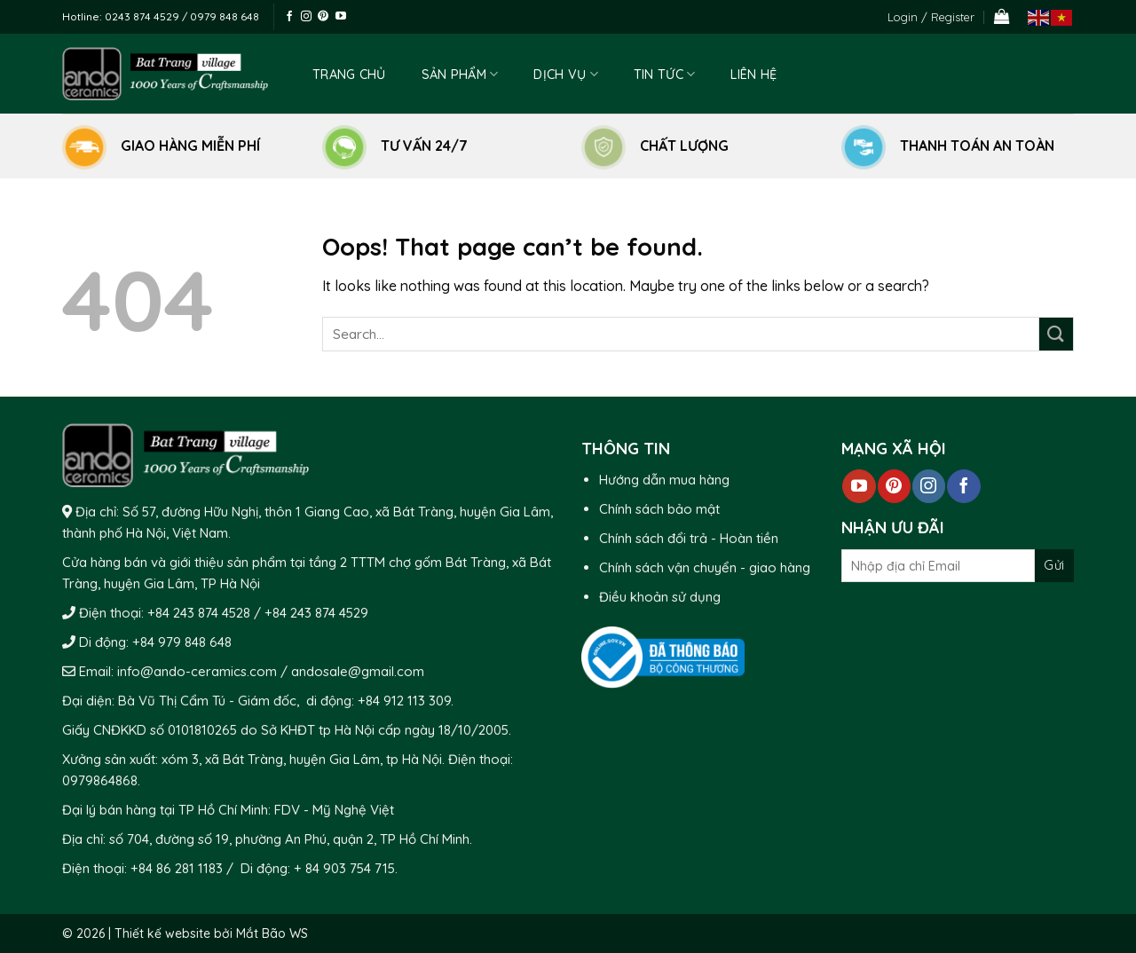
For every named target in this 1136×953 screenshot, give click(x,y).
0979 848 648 (224, 16)
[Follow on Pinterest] (323, 17)
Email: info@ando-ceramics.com (178, 671)
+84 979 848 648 (182, 642)
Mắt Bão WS (272, 933)
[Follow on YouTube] (340, 17)
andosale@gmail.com (356, 671)
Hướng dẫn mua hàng (664, 479)
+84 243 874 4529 (316, 612)
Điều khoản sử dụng (660, 596)
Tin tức (665, 74)
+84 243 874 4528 (198, 612)
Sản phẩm (460, 74)
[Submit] (1056, 334)
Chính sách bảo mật (659, 508)
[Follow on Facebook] (289, 17)
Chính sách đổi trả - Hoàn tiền (688, 538)
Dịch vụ (565, 74)
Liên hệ (753, 75)
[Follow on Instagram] (306, 17)
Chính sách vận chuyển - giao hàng (704, 567)
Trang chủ (349, 75)
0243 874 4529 (143, 16)
